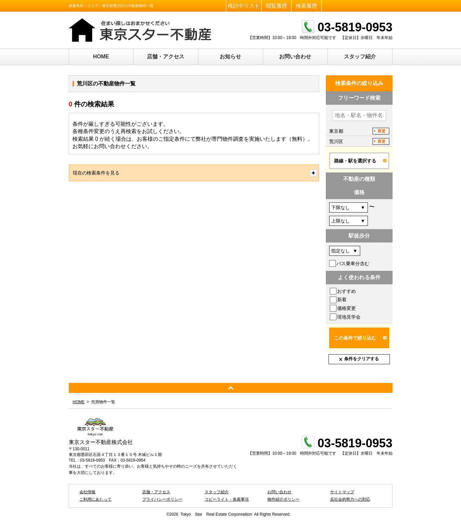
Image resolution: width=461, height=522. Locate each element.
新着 (342, 299)
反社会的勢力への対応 (350, 499)
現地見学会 (349, 317)
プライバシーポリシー (162, 499)
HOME (101, 56)
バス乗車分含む (352, 263)
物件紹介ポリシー (283, 499)
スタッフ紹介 (360, 56)
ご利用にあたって (95, 499)
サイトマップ (342, 492)
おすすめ (346, 291)
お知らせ (230, 56)
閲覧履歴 (276, 6)
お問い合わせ (295, 56)
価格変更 (346, 308)
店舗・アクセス (165, 56)
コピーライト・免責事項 (227, 499)
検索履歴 (306, 6)
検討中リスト (244, 6)
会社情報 (87, 492)
